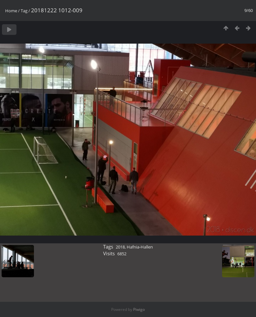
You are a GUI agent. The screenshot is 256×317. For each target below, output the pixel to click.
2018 (120, 247)
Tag (24, 11)
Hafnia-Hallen (140, 247)
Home (11, 11)
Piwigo (139, 309)
